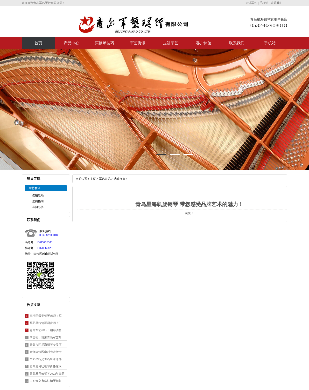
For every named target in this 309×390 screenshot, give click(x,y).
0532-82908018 (48, 235)
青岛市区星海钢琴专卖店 (46, 344)
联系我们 (276, 3)
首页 (38, 43)
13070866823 (44, 248)
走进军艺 (251, 3)
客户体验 (203, 43)
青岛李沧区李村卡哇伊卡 (46, 352)
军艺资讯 (137, 43)
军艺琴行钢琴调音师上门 (46, 323)
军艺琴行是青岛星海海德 (46, 359)
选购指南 (38, 201)
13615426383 (44, 242)
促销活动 (38, 195)
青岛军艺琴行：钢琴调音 (46, 330)
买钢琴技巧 (104, 43)
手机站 (264, 3)
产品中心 (71, 43)
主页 (93, 179)
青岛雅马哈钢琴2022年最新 (47, 373)
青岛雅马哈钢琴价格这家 (46, 366)
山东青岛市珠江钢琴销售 (46, 381)
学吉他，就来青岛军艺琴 (46, 337)
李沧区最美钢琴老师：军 (46, 315)
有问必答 (38, 207)
